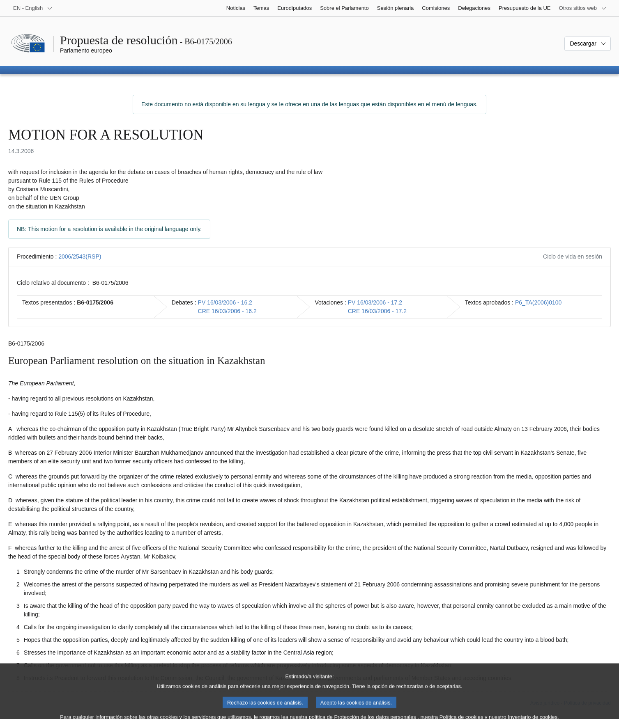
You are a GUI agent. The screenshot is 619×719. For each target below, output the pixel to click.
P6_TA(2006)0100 (538, 302)
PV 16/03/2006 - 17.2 (375, 302)
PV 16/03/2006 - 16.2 (225, 302)
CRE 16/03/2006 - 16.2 (227, 311)
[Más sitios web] (583, 8)
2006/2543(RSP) (79, 256)
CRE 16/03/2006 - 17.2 (377, 311)
